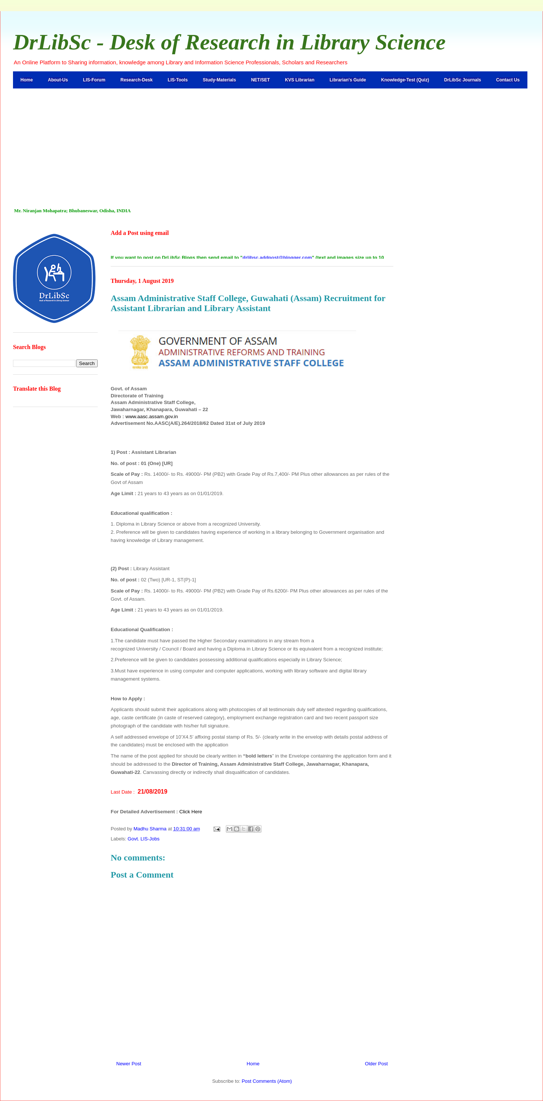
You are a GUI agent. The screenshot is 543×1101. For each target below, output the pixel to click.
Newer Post (128, 1063)
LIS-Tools (178, 80)
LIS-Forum (94, 80)
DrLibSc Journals (462, 80)
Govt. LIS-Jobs (144, 839)
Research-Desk (136, 80)
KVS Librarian (299, 80)
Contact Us (508, 80)
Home (26, 80)
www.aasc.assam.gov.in (152, 416)
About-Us (58, 80)
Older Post (376, 1063)
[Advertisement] (271, 144)
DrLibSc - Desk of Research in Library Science (229, 42)
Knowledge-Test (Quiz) (405, 80)
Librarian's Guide (347, 80)
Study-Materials (219, 80)
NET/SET (260, 80)
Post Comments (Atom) (267, 1081)
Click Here (190, 811)
